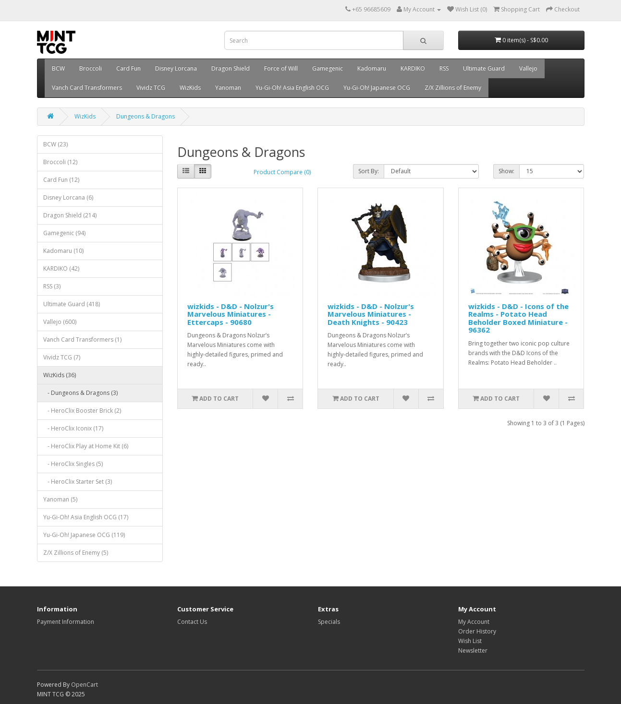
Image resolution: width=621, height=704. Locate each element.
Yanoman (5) (60, 499)
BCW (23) (55, 144)
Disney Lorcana (176, 68)
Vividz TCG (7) (61, 357)
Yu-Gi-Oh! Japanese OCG (376, 88)
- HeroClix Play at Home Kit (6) (85, 446)
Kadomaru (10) (63, 251)
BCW (58, 68)
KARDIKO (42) (61, 268)
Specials (329, 622)
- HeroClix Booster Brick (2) (82, 410)
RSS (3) (52, 286)
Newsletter (472, 650)
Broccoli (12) (60, 162)
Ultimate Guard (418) (71, 304)
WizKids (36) (59, 375)
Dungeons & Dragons (145, 116)
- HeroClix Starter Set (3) (77, 481)
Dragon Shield (230, 68)
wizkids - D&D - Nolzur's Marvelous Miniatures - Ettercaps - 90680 (230, 314)
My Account (473, 622)
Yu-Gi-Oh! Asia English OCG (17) (85, 517)
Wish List (470, 641)
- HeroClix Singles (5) (73, 464)
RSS (444, 68)
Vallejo (528, 68)
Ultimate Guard (484, 68)
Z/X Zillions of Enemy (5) (75, 553)
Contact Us (192, 622)
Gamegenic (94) (64, 233)
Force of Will (281, 68)
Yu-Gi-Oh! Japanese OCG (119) (84, 535)
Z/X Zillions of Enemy (453, 88)
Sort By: (368, 171)
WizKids (190, 88)
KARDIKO (413, 68)
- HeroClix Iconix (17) (73, 428)
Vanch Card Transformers (87, 88)
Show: (506, 171)
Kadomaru (371, 68)
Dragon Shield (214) (70, 215)
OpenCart (84, 684)
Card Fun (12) (61, 180)
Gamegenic (327, 68)
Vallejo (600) (59, 322)
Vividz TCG (150, 88)
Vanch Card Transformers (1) (82, 339)
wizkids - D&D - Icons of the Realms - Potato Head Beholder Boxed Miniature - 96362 (518, 318)
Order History (477, 631)
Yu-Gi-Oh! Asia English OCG (292, 88)
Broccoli (90, 68)
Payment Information (65, 622)
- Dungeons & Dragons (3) (80, 393)
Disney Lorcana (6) (68, 197)
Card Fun (128, 68)
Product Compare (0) (282, 172)
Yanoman (228, 88)
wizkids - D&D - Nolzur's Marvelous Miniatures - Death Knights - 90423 (371, 314)
